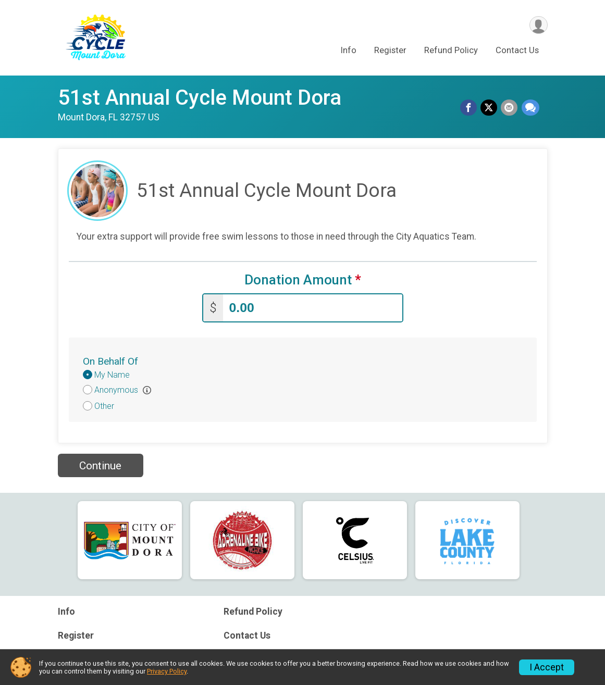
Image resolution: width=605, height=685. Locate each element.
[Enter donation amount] (312, 307)
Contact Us (517, 51)
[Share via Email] (510, 108)
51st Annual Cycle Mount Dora (199, 97)
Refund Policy (451, 51)
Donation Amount (302, 280)
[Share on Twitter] (490, 108)
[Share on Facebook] (470, 108)
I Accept (546, 667)
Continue (100, 464)
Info (348, 51)
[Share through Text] (530, 108)
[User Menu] (538, 25)
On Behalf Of (110, 360)
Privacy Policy (167, 671)
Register (390, 51)
